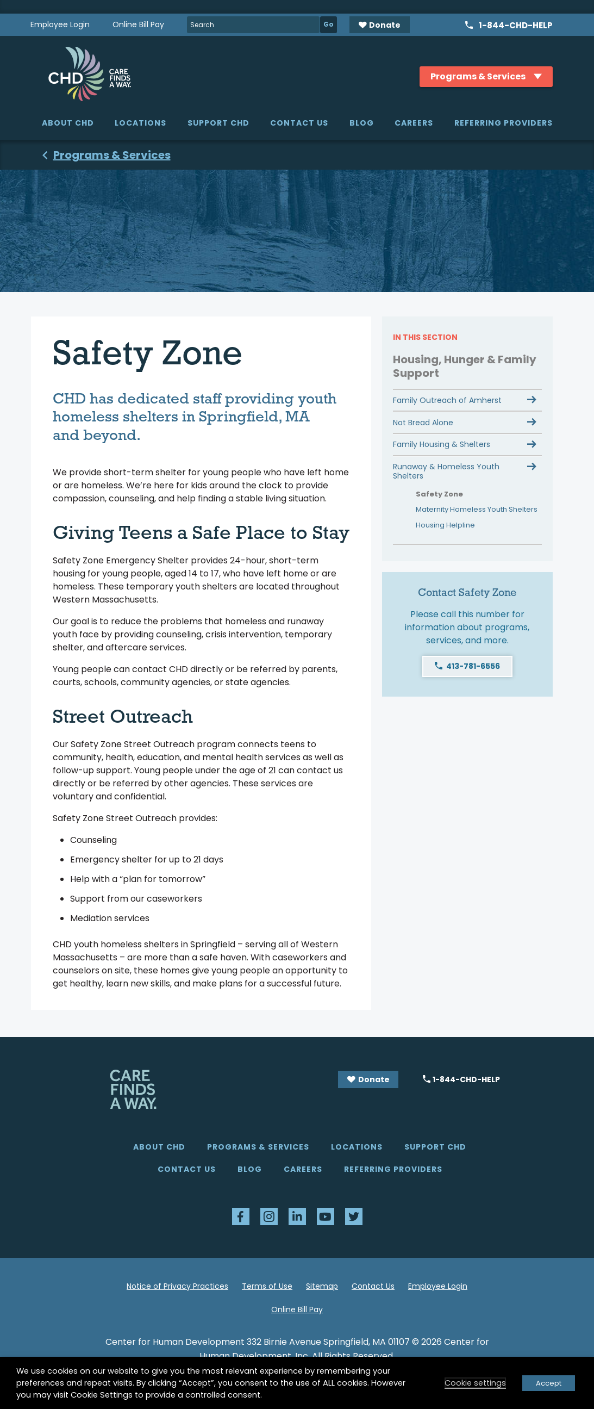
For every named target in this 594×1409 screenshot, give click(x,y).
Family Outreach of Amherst (447, 400)
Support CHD (218, 122)
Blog (361, 122)
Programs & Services (258, 1146)
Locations (140, 122)
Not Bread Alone (423, 422)
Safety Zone (439, 494)
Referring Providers (503, 122)
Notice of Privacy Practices (177, 1286)
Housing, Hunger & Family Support (464, 366)
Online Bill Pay (138, 24)
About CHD (68, 122)
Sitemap (322, 1286)
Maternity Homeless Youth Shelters (476, 509)
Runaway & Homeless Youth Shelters (446, 471)
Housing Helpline (445, 525)
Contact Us (299, 122)
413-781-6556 (473, 666)
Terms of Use (267, 1286)
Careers (414, 122)
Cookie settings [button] (475, 1382)
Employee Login (60, 24)
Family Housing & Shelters (441, 444)
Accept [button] (548, 1383)
